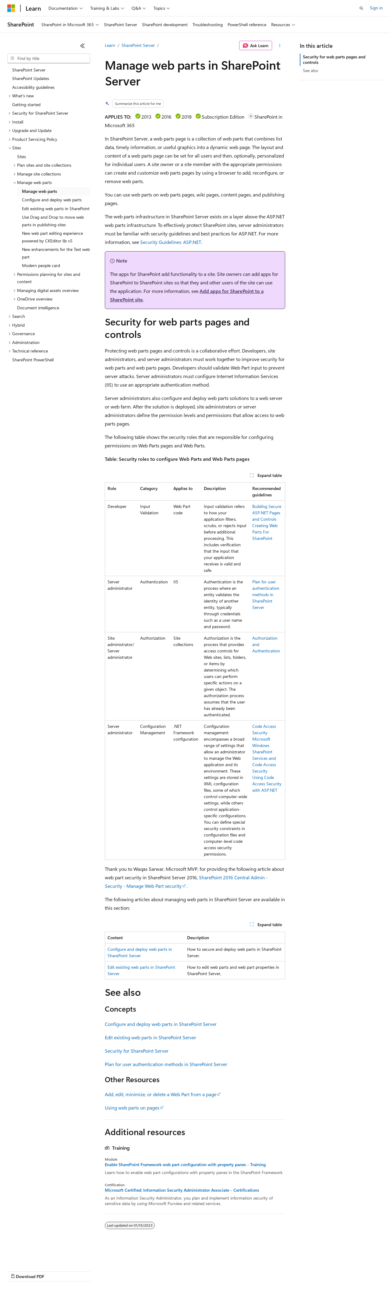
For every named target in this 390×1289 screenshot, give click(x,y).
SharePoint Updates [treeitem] (30, 78)
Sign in (376, 8)
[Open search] (361, 8)
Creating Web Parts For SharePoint (265, 532)
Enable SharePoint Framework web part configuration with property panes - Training (185, 1164)
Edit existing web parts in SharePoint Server (150, 1037)
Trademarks (252, 1270)
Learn (110, 45)
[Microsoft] (11, 8)
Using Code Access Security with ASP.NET (267, 783)
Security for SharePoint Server (136, 1051)
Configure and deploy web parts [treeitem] (52, 200)
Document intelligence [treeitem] (38, 308)
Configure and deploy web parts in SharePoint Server (161, 1024)
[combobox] (48, 58)
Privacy (133, 1270)
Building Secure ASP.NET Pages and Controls (266, 512)
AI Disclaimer (19, 1270)
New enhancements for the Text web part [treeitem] (56, 253)
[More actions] (280, 45)
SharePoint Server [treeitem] (28, 70)
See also (310, 70)
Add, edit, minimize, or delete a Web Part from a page (160, 1094)
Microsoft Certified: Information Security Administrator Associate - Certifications (182, 1190)
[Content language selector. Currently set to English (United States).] (35, 1256)
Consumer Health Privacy (175, 1270)
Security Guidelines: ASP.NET (170, 242)
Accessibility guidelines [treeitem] (33, 87)
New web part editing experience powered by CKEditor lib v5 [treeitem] (52, 237)
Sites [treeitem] (21, 156)
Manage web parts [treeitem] (39, 191)
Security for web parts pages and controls (334, 59)
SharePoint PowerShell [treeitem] (33, 360)
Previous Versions (55, 1270)
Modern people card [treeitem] (41, 265)
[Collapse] (82, 45)
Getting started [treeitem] (26, 104)
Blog (83, 1270)
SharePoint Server (138, 45)
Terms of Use (223, 1270)
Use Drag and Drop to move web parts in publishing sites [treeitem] (53, 221)
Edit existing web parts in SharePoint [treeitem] (56, 208)
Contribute (109, 1270)
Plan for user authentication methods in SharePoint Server (265, 594)
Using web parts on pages (132, 1107)
